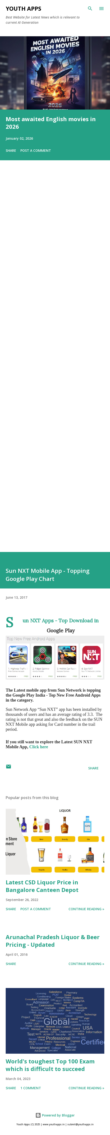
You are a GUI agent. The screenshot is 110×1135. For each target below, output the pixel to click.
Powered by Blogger (55, 1115)
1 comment (30, 1088)
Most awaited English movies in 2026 (51, 122)
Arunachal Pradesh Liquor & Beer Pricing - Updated (53, 940)
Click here (38, 746)
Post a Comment (35, 150)
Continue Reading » (86, 909)
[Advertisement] (55, 363)
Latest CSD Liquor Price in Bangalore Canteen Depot (42, 886)
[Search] (90, 8)
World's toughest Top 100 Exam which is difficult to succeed (50, 1065)
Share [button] (11, 150)
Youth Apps (23, 8)
